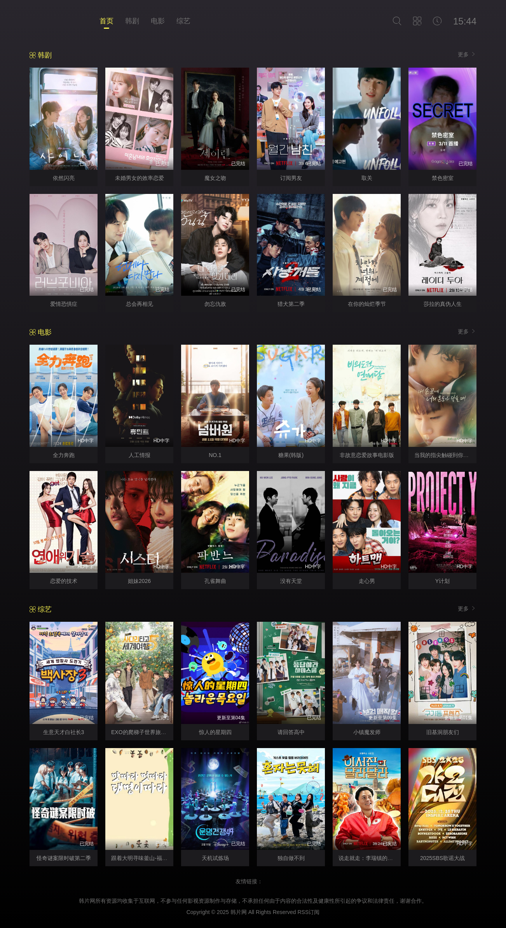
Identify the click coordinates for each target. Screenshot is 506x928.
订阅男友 (291, 178)
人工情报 (139, 455)
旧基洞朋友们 (442, 732)
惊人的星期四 (215, 732)
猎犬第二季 (291, 304)
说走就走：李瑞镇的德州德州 (373, 858)
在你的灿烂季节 (367, 304)
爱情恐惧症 (63, 304)
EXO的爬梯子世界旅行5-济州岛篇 (152, 732)
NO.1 (215, 455)
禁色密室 (443, 178)
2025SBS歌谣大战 (442, 858)
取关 (366, 178)
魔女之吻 (215, 178)
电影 (158, 21)
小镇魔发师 (366, 732)
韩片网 (238, 912)
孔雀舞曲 (215, 581)
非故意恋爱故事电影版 (367, 455)
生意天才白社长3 (63, 732)
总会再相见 (139, 304)
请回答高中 (291, 732)
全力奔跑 (64, 455)
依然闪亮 (64, 178)
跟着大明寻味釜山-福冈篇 (142, 858)
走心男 (367, 581)
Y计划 (442, 581)
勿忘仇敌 (215, 304)
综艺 (183, 21)
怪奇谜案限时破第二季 (64, 858)
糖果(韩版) (291, 455)
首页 (106, 21)
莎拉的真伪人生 (443, 304)
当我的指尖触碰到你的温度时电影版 (457, 455)
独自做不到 (291, 858)
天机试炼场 (215, 858)
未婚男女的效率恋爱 (139, 178)
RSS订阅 (308, 912)
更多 (467, 54)
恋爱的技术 (63, 581)
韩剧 (132, 21)
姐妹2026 (139, 581)
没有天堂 (291, 581)
